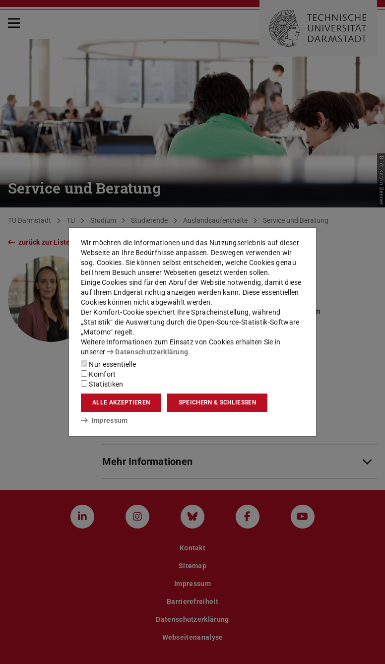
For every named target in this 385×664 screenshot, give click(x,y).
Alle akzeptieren (121, 402)
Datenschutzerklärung (147, 352)
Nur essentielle (108, 364)
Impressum (104, 420)
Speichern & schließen (217, 402)
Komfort (98, 374)
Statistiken (102, 384)
